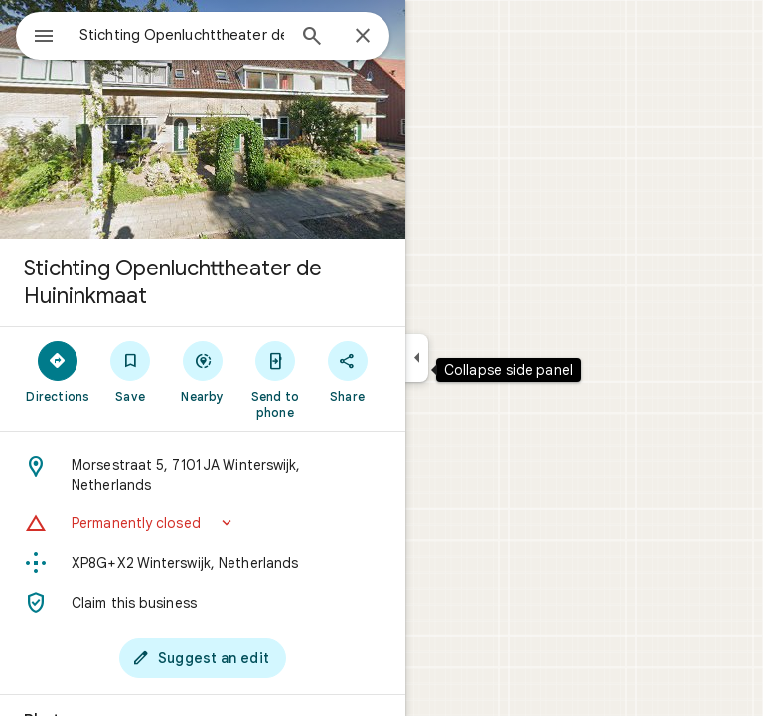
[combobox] (181, 35)
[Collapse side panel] (416, 358)
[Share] (347, 371)
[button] (202, 523)
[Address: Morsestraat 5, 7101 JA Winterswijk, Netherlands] (202, 475)
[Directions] (58, 371)
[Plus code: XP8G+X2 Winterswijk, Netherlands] (202, 563)
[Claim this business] (202, 603)
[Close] (362, 37)
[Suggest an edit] (202, 658)
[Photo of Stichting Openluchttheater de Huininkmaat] (202, 119)
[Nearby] (203, 371)
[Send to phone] (274, 379)
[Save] (130, 371)
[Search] (312, 38)
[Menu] (44, 38)
